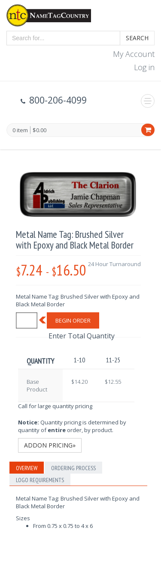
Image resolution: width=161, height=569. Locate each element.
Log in (144, 67)
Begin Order (73, 320)
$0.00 (39, 130)
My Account (134, 54)
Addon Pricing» (50, 445)
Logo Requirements (40, 480)
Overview (26, 468)
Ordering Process (73, 468)
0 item (20, 130)
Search (137, 38)
